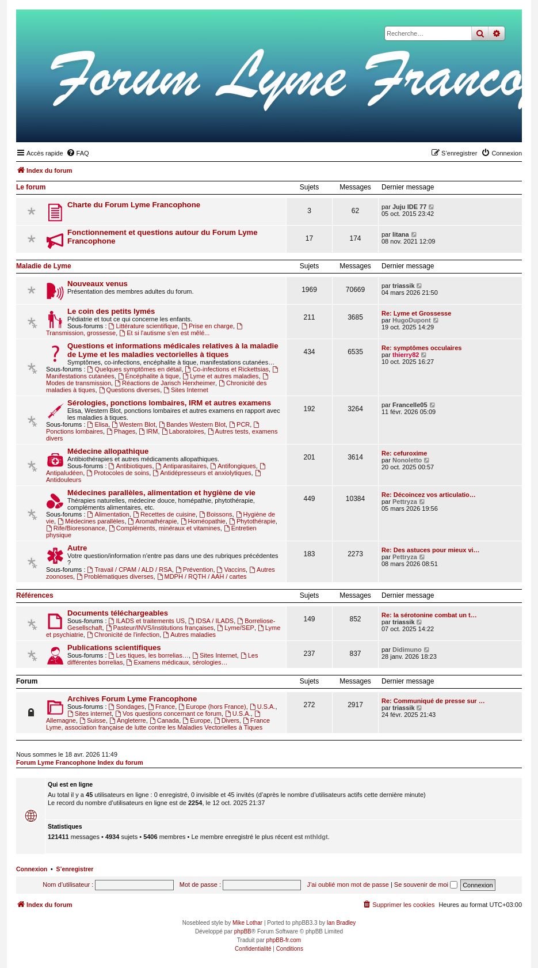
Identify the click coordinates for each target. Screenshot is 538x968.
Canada (164, 720)
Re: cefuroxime (404, 453)
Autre (77, 548)
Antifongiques (233, 465)
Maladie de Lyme (43, 266)
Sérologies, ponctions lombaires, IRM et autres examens (169, 402)
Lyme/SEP (235, 627)
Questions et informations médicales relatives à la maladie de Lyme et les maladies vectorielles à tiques (172, 350)
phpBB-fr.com (284, 940)
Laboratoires (183, 431)
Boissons (215, 514)
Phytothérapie (252, 521)
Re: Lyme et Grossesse (416, 313)
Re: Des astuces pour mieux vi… (430, 549)
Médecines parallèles (91, 521)
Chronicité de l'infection (123, 634)
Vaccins (231, 569)
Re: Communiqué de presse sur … (433, 700)
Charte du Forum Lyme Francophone (133, 204)
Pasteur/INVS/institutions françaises (160, 627)
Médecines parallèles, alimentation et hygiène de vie (161, 492)
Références (35, 595)
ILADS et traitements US (147, 620)
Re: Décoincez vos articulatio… (428, 494)
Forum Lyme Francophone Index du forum (79, 762)
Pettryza (404, 501)
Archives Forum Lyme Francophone (132, 698)
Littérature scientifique (143, 325)
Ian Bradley (341, 923)
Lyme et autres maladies (220, 376)
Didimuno (407, 649)
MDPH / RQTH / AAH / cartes (202, 576)
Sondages (126, 706)
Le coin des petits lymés (111, 311)
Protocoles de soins (117, 472)
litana (400, 234)
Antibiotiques (130, 465)
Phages (120, 431)
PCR (239, 424)
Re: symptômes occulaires (421, 347)
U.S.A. (263, 706)
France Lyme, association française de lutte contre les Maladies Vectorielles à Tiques (158, 724)
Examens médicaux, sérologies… (177, 662)
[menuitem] (77, 153)
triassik (403, 285)
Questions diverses (129, 389)
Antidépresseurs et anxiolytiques (201, 472)
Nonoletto (407, 460)
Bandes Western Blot (192, 424)
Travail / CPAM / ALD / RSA (129, 569)
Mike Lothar (247, 923)
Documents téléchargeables (117, 613)
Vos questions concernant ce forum (168, 713)
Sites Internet (185, 389)
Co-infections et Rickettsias (227, 369)
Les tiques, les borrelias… (149, 655)
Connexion (31, 868)
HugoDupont (411, 320)
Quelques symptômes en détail (134, 369)
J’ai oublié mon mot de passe (347, 884)
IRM (148, 431)
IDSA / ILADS (211, 620)
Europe (196, 720)
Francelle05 (410, 404)
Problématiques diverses (115, 576)
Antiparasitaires (181, 465)
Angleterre (127, 720)
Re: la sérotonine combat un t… (429, 615)
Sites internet (89, 713)
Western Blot (133, 424)
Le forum (30, 187)
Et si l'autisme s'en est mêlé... (164, 332)
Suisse (92, 720)
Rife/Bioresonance (75, 528)
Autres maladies (189, 634)
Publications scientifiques (114, 647)
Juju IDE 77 (409, 206)
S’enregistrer (75, 868)
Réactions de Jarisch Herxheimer (165, 382)
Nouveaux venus (97, 283)
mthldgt (315, 836)
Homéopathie (203, 521)
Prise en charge (207, 325)
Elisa (98, 424)
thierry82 (405, 354)
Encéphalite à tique (148, 376)
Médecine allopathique (107, 451)
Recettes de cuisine (164, 514)
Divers (226, 720)
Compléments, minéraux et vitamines (164, 528)
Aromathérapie (152, 521)
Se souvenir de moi (425, 884)
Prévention (194, 569)
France (161, 706)
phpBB (242, 931)
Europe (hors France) (212, 706)
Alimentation (108, 514)
